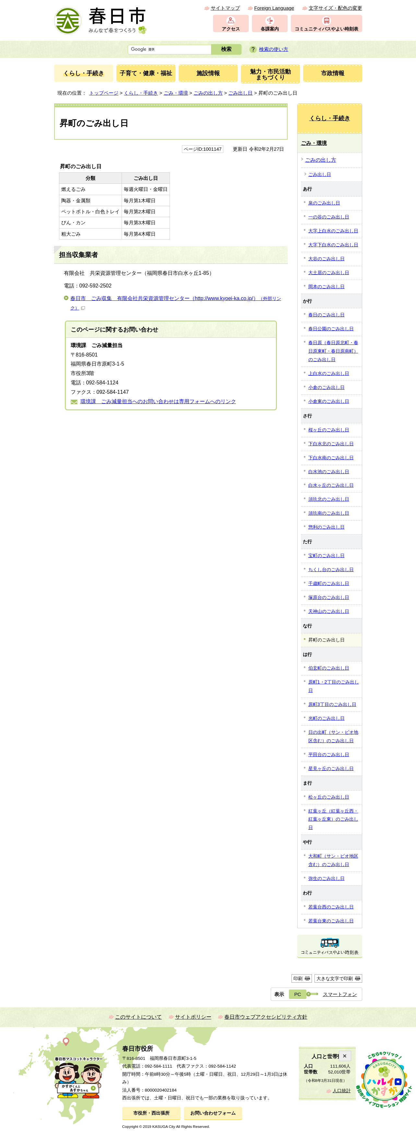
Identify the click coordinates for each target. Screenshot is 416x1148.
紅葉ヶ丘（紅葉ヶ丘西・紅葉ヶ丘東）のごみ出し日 (333, 819)
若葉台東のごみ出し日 (331, 920)
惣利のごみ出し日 (326, 527)
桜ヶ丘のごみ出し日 (328, 429)
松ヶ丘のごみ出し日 (328, 797)
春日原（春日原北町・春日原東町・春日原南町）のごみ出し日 (333, 351)
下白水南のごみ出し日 (331, 457)
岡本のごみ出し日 (326, 286)
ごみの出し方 (208, 93)
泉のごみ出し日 (324, 202)
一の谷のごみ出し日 (328, 216)
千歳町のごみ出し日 (328, 583)
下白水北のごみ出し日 (331, 443)
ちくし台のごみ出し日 (331, 569)
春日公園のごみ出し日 (331, 328)
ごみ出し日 (240, 93)
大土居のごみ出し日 (328, 272)
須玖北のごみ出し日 (328, 499)
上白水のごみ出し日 (328, 373)
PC (297, 994)
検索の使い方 (273, 49)
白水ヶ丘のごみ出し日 (331, 485)
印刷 (298, 978)
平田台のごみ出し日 (328, 754)
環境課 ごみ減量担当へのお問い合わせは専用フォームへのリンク (158, 401)
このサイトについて (138, 1017)
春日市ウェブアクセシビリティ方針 (265, 1017)
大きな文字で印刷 (334, 978)
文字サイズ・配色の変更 (335, 8)
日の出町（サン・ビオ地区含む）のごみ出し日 (333, 736)
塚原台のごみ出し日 (328, 597)
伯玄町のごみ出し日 (328, 668)
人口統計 (342, 1090)
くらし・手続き (141, 93)
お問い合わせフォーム (213, 1113)
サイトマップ (225, 8)
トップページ (103, 93)
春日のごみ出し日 (326, 314)
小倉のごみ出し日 (326, 387)
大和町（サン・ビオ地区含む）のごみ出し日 (333, 860)
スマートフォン (340, 994)
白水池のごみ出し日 (328, 471)
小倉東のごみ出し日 (328, 401)
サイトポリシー (193, 1017)
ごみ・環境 (176, 93)
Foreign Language (274, 8)
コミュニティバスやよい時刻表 (326, 29)
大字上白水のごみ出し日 (333, 230)
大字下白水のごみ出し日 (333, 244)
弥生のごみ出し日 (326, 878)
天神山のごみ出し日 (328, 611)
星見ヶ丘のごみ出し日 (331, 768)
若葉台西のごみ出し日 (331, 906)
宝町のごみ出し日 (326, 555)
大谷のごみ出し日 (326, 258)
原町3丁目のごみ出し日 (332, 704)
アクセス (231, 29)
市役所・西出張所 (151, 1113)
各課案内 (270, 29)
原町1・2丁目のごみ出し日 (333, 686)
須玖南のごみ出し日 (328, 513)
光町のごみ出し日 (326, 718)
